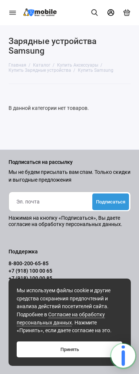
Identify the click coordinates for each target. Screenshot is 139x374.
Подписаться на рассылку (41, 162)
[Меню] (12, 12)
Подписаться (110, 202)
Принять (69, 349)
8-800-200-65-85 (29, 263)
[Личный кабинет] (111, 13)
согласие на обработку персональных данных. (65, 224)
